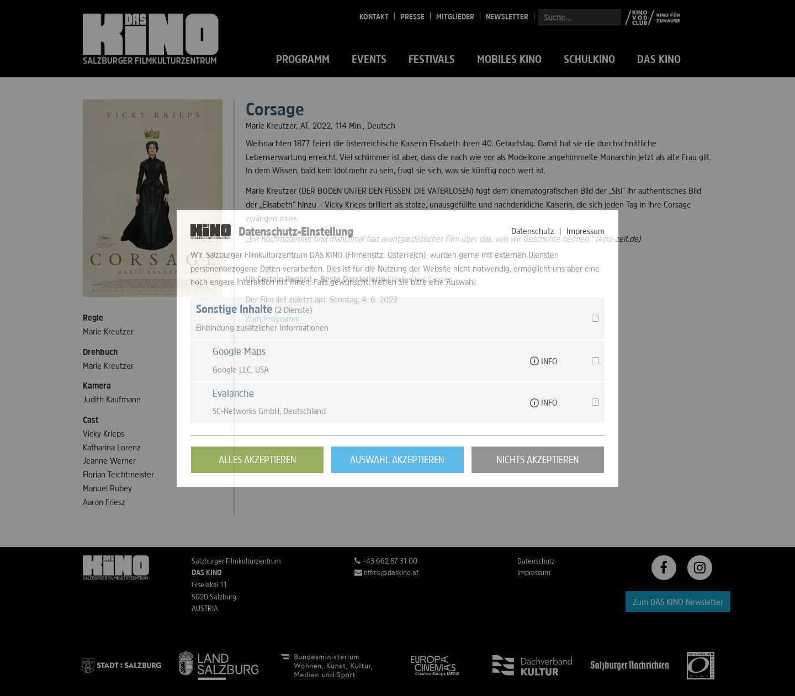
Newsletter (507, 17)
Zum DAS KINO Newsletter (678, 601)
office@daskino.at (386, 572)
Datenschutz (536, 561)
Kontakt (374, 17)
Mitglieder (455, 17)
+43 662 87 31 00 (385, 561)
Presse (412, 17)
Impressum (533, 572)
